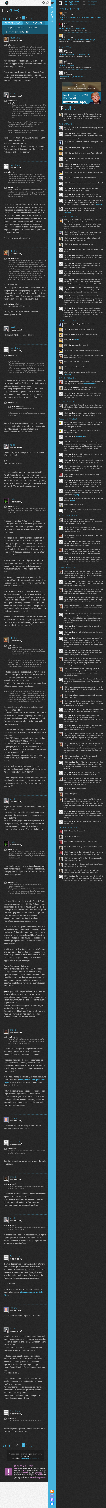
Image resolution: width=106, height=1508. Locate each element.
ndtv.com (80, 511)
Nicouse (67, 35)
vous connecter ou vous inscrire (29, 1482)
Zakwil (67, 12)
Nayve (66, 72)
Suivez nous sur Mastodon (53, 1499)
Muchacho (15, 37)
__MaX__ (14, 506)
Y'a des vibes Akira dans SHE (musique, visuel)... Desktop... (77, 41)
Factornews (12, 23)
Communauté (53, 743)
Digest (91, 3)
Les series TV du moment (68, 65)
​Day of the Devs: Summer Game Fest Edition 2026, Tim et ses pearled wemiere (80, 18)
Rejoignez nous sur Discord (53, 1495)
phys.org (83, 505)
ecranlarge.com (82, 445)
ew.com (78, 348)
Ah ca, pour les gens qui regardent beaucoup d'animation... (77, 67)
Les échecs (63, 78)
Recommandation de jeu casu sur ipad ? (73, 76)
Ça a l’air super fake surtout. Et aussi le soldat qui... (75, 30)
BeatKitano (15, 164)
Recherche (42, 3)
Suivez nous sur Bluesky (53, 1503)
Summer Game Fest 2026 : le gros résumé (74, 28)
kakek (12, 93)
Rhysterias (68, 24)
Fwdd (66, 61)
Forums (66, 46)
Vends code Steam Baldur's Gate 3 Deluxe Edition (76, 54)
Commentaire (34, 23)
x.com (82, 574)
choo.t (13, 1050)
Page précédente (9, 19)
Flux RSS (53, 1491)
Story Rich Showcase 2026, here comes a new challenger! (79, 39)
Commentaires (72, 9)
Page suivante (31, 19)
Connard (67, 50)
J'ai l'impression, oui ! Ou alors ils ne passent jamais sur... (77, 56)
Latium (13, 1139)
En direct (70, 3)
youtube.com (69, 211)
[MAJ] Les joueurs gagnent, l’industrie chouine (21, 29)
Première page (4, 19)
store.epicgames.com (92, 392)
